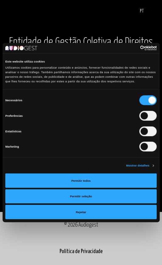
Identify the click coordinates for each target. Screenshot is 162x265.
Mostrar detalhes (138, 165)
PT (142, 11)
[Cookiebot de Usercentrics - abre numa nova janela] (130, 48)
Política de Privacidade (81, 251)
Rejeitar (81, 211)
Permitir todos (81, 180)
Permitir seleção (81, 196)
